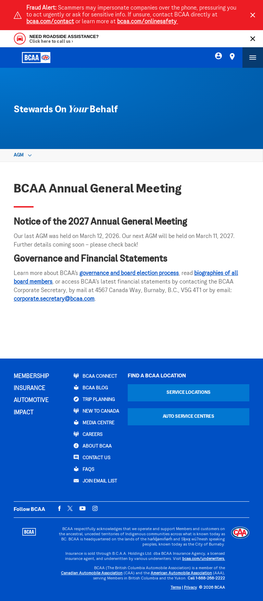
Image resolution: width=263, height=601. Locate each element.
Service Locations (188, 392)
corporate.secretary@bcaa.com (54, 299)
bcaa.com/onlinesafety (147, 22)
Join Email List (95, 481)
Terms (176, 588)
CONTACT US (92, 457)
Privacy (190, 588)
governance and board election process (129, 273)
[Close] (252, 15)
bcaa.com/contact (50, 22)
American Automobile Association (181, 573)
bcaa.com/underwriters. (203, 559)
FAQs (84, 469)
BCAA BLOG (91, 387)
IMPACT (24, 413)
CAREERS (88, 434)
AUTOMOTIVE (31, 400)
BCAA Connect (95, 376)
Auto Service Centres (188, 416)
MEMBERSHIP (31, 376)
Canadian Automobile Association (92, 573)
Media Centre (94, 422)
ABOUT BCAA (93, 446)
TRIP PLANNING (94, 399)
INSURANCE (29, 388)
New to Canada (96, 411)
